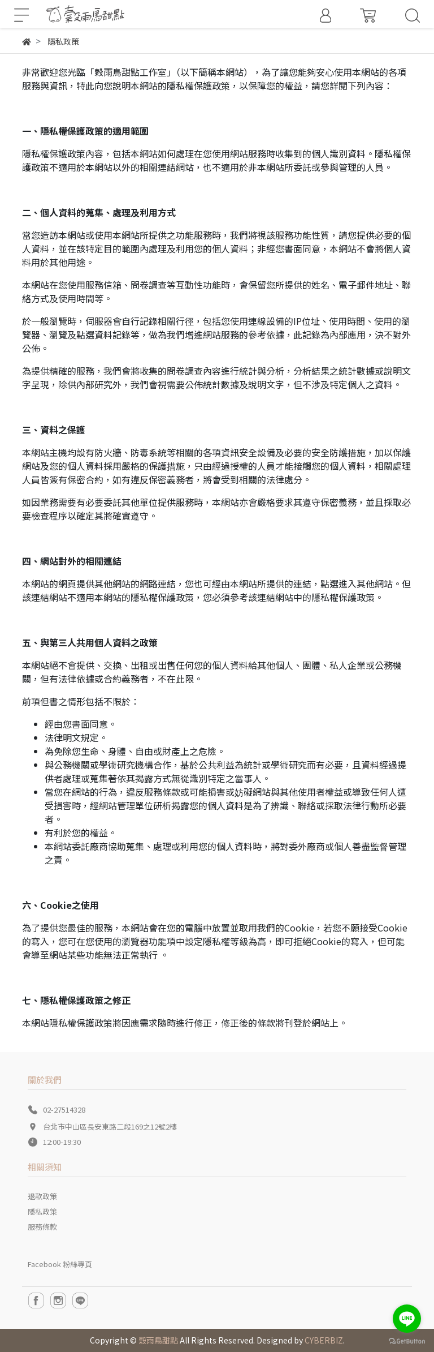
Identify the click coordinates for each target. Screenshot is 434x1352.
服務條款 (42, 1226)
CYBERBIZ (324, 1340)
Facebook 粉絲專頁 (60, 1264)
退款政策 (42, 1196)
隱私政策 (42, 1211)
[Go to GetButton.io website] (407, 1340)
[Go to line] (407, 1318)
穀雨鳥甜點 (158, 1340)
